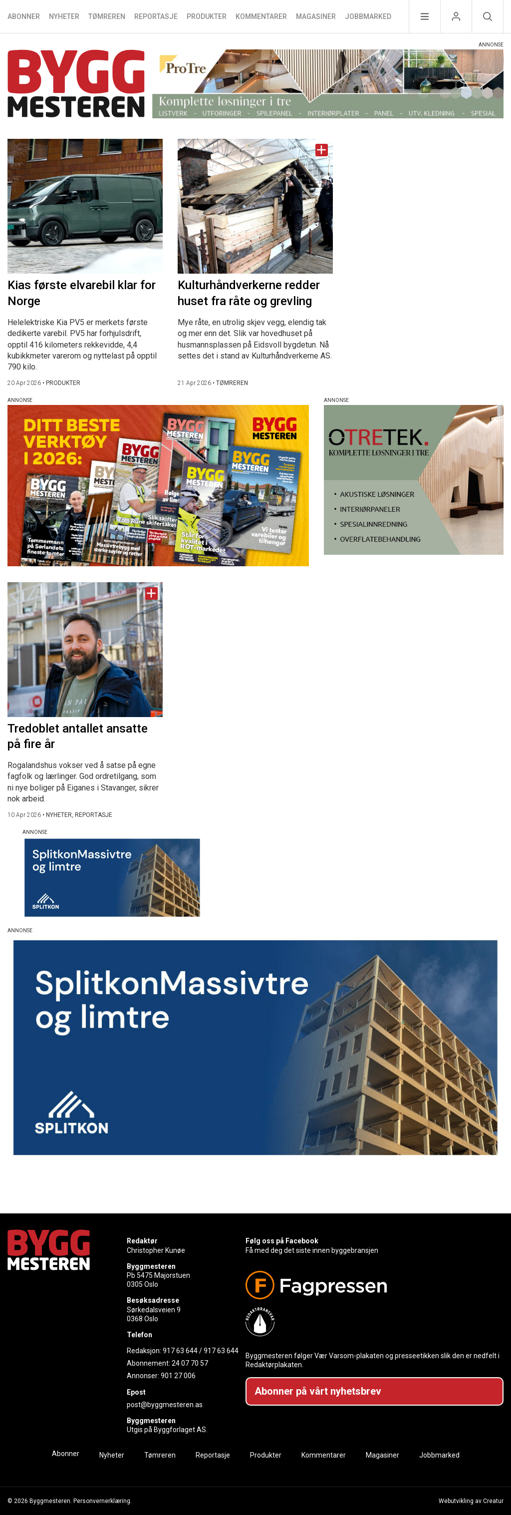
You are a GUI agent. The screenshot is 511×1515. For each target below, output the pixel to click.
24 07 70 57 (190, 1363)
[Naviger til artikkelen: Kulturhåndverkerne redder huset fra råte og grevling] (255, 206)
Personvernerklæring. (102, 1501)
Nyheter (64, 16)
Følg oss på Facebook (282, 1241)
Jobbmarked (368, 16)
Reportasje (156, 16)
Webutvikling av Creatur (471, 1501)
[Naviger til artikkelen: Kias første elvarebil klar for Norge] (85, 206)
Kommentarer (261, 16)
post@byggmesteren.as (165, 1405)
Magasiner (316, 16)
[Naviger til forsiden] (76, 85)
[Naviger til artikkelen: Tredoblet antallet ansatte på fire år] (85, 649)
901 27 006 (178, 1376)
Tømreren (106, 16)
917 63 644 (180, 1351)
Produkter (207, 16)
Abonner (23, 16)
